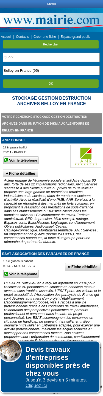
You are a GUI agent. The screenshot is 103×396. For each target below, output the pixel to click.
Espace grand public (75, 37)
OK (51, 83)
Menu (51, 4)
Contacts (22, 37)
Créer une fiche (45, 37)
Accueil (6, 37)
